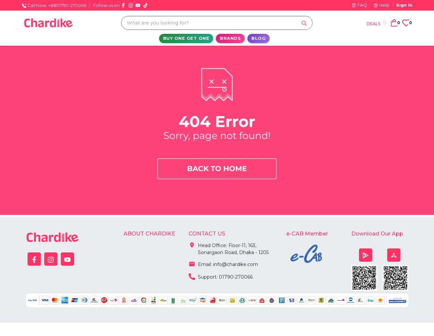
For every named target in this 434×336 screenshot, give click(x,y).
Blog (258, 38)
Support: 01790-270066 (221, 276)
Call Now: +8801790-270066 (54, 5)
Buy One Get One (186, 38)
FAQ (359, 5)
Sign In (404, 5)
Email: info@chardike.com (223, 264)
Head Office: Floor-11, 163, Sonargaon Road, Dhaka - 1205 (229, 247)
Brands (230, 38)
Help (382, 5)
